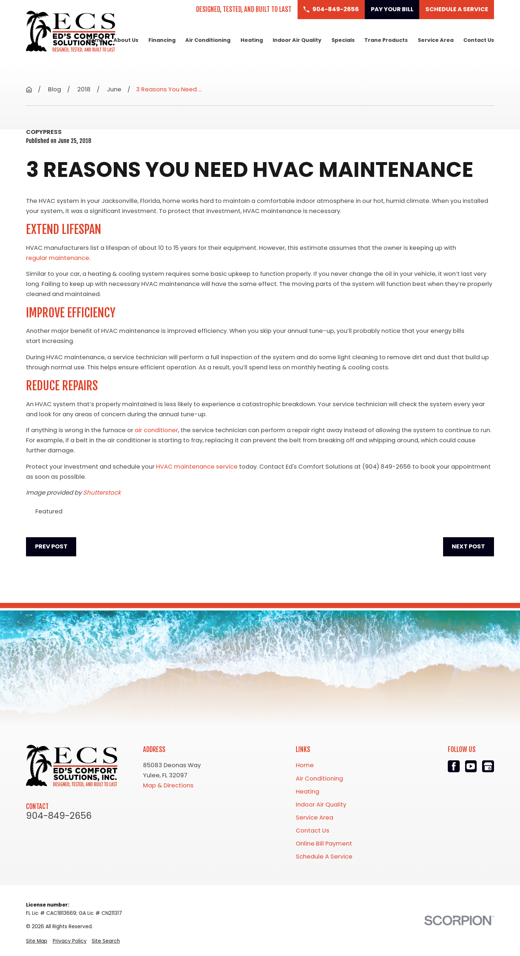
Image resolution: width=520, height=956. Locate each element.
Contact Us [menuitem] (478, 40)
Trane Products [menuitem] (386, 40)
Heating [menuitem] (251, 40)
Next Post (468, 546)
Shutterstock (102, 492)
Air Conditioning (319, 778)
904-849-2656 (59, 816)
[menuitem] (36, 941)
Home (305, 765)
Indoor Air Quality (321, 804)
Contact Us (312, 830)
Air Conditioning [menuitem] (207, 40)
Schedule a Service (456, 9)
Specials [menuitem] (343, 40)
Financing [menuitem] (162, 40)
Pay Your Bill (392, 9)
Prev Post (51, 546)
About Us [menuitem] (125, 40)
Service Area (314, 817)
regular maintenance (57, 258)
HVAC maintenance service (197, 466)
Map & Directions (168, 785)
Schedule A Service (324, 856)
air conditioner (156, 430)
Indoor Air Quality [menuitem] (297, 40)
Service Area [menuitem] (436, 40)
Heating (307, 791)
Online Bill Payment (324, 843)
